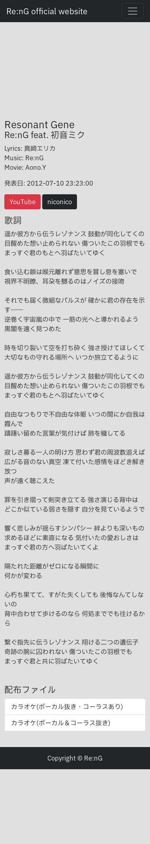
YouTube (22, 202)
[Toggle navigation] (133, 11)
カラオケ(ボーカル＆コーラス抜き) (61, 723)
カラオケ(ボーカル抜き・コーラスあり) (67, 707)
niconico (59, 202)
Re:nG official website (47, 11)
